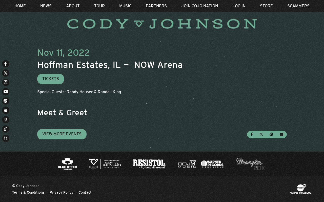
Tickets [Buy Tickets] (50, 78)
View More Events (62, 134)
